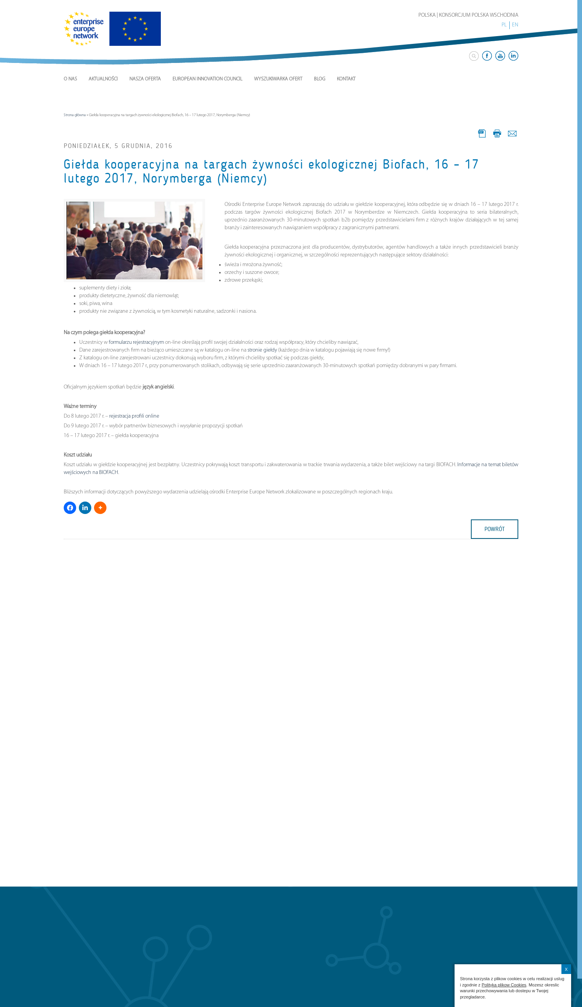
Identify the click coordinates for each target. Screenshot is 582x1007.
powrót (494, 529)
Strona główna (75, 115)
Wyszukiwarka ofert (278, 79)
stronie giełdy (262, 350)
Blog (319, 79)
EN (515, 25)
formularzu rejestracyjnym (136, 342)
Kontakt (346, 79)
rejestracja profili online (134, 416)
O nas (70, 79)
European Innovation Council (207, 79)
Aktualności (103, 79)
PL (504, 25)
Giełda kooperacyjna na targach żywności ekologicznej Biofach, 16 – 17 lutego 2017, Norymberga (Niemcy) (271, 171)
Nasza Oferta (145, 79)
